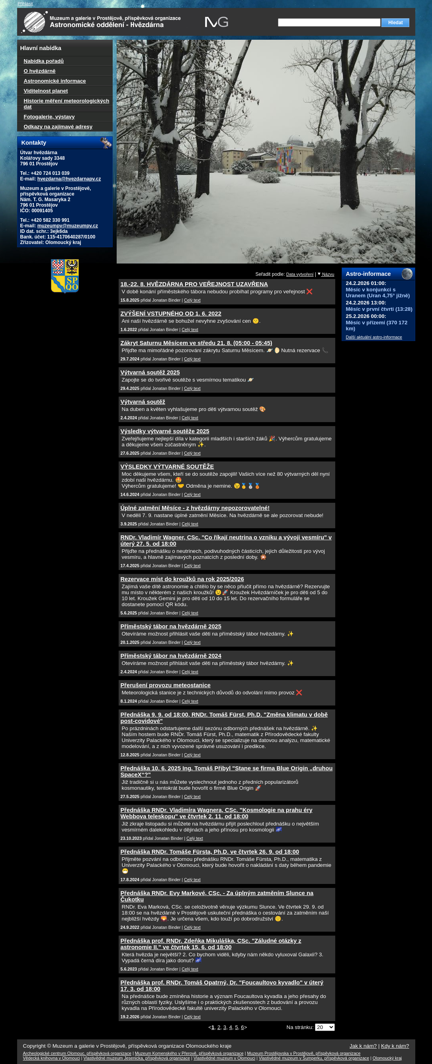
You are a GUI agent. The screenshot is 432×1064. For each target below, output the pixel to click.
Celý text (192, 300)
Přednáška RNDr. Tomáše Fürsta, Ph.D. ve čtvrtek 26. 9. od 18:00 (210, 852)
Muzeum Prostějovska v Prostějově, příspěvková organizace (303, 1053)
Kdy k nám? (395, 1046)
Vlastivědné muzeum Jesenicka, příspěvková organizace (137, 1058)
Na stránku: (301, 1027)
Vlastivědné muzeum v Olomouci (224, 1058)
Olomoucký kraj (387, 1058)
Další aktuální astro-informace (374, 337)
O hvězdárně (40, 71)
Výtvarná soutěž (143, 402)
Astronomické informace (55, 81)
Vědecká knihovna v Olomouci (51, 1058)
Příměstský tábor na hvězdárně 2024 (171, 656)
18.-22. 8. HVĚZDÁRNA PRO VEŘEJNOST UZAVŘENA (194, 284)
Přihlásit (25, 3)
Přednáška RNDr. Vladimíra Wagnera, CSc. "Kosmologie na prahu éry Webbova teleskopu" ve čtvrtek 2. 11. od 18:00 (217, 813)
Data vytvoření (300, 274)
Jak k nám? (363, 1046)
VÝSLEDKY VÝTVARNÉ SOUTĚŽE (167, 466)
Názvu (325, 274)
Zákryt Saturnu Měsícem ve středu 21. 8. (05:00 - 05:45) (196, 343)
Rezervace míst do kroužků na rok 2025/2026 (182, 579)
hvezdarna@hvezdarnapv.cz (69, 179)
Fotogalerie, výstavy (49, 117)
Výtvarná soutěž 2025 (150, 372)
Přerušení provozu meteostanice (166, 685)
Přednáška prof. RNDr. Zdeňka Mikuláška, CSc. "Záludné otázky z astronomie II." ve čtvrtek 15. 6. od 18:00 (211, 944)
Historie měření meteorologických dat (66, 104)
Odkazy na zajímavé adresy (58, 127)
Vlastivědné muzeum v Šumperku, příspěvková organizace (314, 1058)
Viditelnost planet (46, 91)
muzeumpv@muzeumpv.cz (67, 226)
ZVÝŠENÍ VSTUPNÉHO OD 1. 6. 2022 (171, 313)
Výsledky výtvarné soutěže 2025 (165, 431)
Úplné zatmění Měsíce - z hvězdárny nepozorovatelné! (195, 508)
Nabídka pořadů (44, 61)
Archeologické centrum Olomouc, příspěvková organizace (77, 1053)
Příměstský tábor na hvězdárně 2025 (171, 626)
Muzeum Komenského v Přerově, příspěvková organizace (189, 1053)
